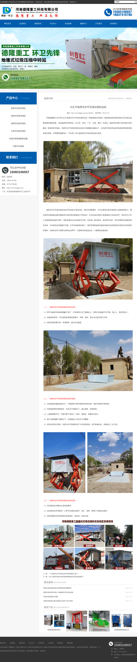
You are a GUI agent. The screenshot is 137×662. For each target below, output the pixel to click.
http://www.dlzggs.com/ (15, 188)
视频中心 (83, 23)
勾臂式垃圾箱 (18, 146)
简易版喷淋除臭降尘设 (121, 630)
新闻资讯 (37, 23)
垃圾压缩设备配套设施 (18, 139)
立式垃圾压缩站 (76, 630)
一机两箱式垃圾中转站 (99, 630)
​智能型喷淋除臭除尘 (54, 630)
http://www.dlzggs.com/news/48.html (82, 113)
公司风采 (98, 23)
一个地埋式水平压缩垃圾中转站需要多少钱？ (63, 574)
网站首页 (7, 23)
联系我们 (113, 23)
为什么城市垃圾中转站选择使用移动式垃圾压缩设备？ (66, 577)
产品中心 (53, 23)
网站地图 (70, 643)
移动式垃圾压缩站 (18, 116)
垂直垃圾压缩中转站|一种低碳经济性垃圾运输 (58, 592)
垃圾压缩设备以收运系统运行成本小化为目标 (58, 601)
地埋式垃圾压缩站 (18, 123)
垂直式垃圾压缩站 (18, 108)
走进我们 (22, 23)
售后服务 (68, 23)
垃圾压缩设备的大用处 (50, 596)
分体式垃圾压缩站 (18, 131)
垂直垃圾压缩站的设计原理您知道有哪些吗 (57, 588)
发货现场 (41, 643)
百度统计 (43, 651)
